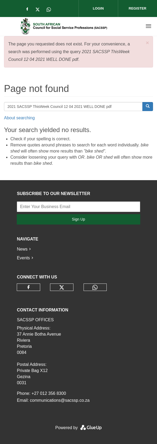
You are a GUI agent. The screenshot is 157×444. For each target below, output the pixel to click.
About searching (19, 118)
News (22, 249)
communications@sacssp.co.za (59, 400)
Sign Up (78, 219)
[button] (147, 42)
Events (23, 258)
